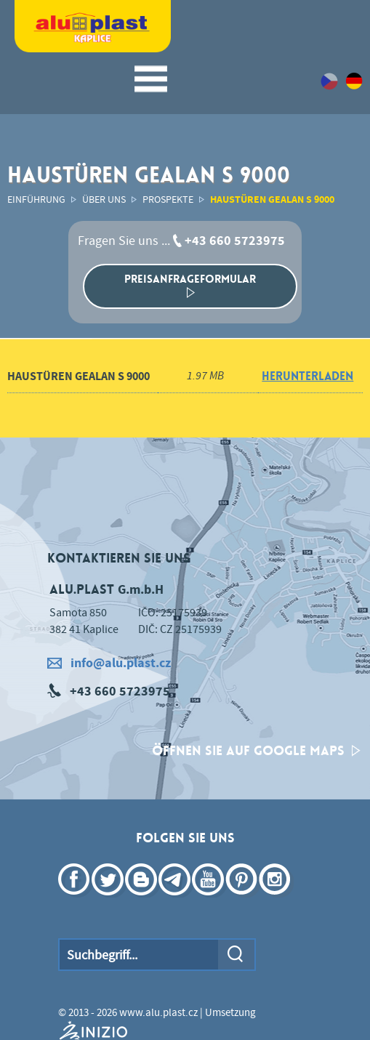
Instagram (276, 900)
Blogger (142, 900)
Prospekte (167, 199)
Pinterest (242, 900)
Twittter (109, 900)
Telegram (175, 900)
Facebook (75, 900)
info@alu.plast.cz (109, 663)
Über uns (104, 199)
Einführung (36, 199)
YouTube (209, 900)
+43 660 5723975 (235, 241)
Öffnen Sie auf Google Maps (256, 751)
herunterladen (307, 376)
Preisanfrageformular (190, 285)
